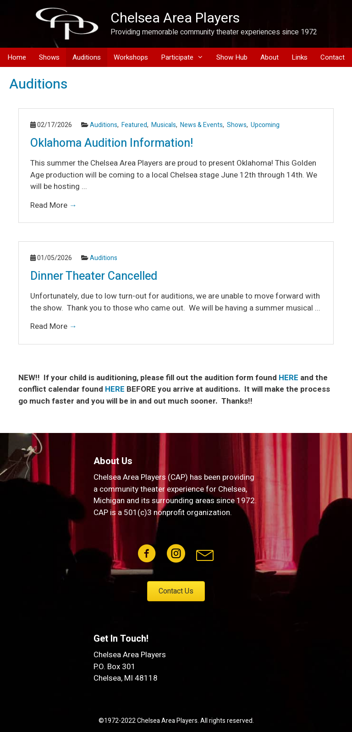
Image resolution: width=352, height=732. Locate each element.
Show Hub (232, 57)
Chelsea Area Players (175, 18)
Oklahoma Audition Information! (111, 143)
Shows (49, 57)
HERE (288, 377)
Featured (134, 125)
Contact (332, 57)
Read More (53, 205)
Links (300, 57)
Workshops (131, 57)
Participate (185, 57)
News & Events (201, 125)
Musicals (163, 125)
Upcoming (265, 125)
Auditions (86, 57)
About (269, 57)
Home (16, 57)
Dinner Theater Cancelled (93, 276)
